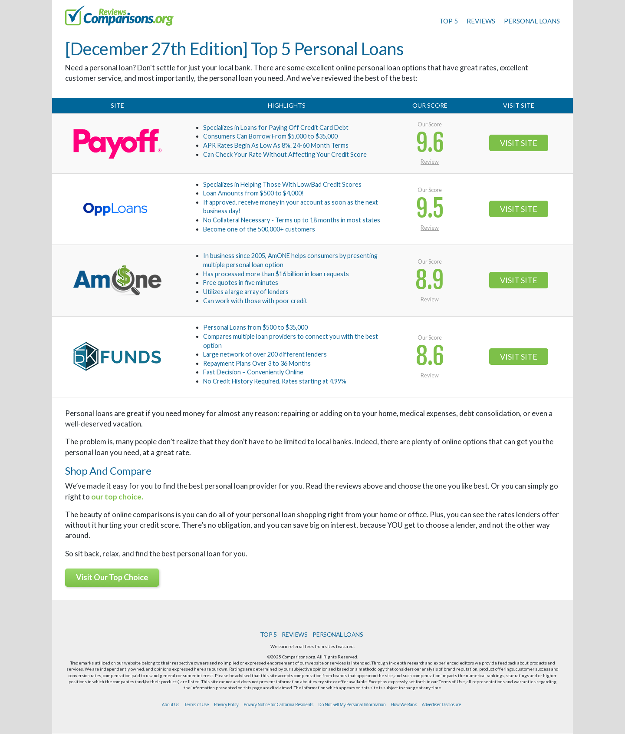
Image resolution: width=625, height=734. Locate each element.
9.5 (430, 209)
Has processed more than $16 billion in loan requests (276, 274)
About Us (170, 704)
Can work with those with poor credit (255, 300)
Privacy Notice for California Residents (278, 704)
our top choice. (117, 496)
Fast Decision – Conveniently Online (253, 372)
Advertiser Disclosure (441, 704)
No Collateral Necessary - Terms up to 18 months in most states (291, 220)
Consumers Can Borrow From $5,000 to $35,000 (270, 136)
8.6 (430, 356)
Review (430, 161)
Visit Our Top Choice (112, 577)
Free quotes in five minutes (240, 282)
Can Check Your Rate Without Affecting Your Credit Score (285, 154)
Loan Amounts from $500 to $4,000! (253, 193)
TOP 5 (448, 21)
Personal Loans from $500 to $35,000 (255, 327)
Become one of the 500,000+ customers (259, 229)
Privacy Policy (226, 704)
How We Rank (404, 704)
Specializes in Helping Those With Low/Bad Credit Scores (282, 184)
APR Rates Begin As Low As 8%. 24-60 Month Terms (276, 145)
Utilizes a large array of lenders (246, 291)
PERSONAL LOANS (532, 21)
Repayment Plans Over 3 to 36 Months (257, 363)
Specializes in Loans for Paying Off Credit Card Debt (276, 127)
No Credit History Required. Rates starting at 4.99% (274, 381)
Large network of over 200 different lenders (265, 354)
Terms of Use (196, 704)
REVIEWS (481, 21)
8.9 (429, 280)
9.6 (430, 143)
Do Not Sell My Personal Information (352, 704)
